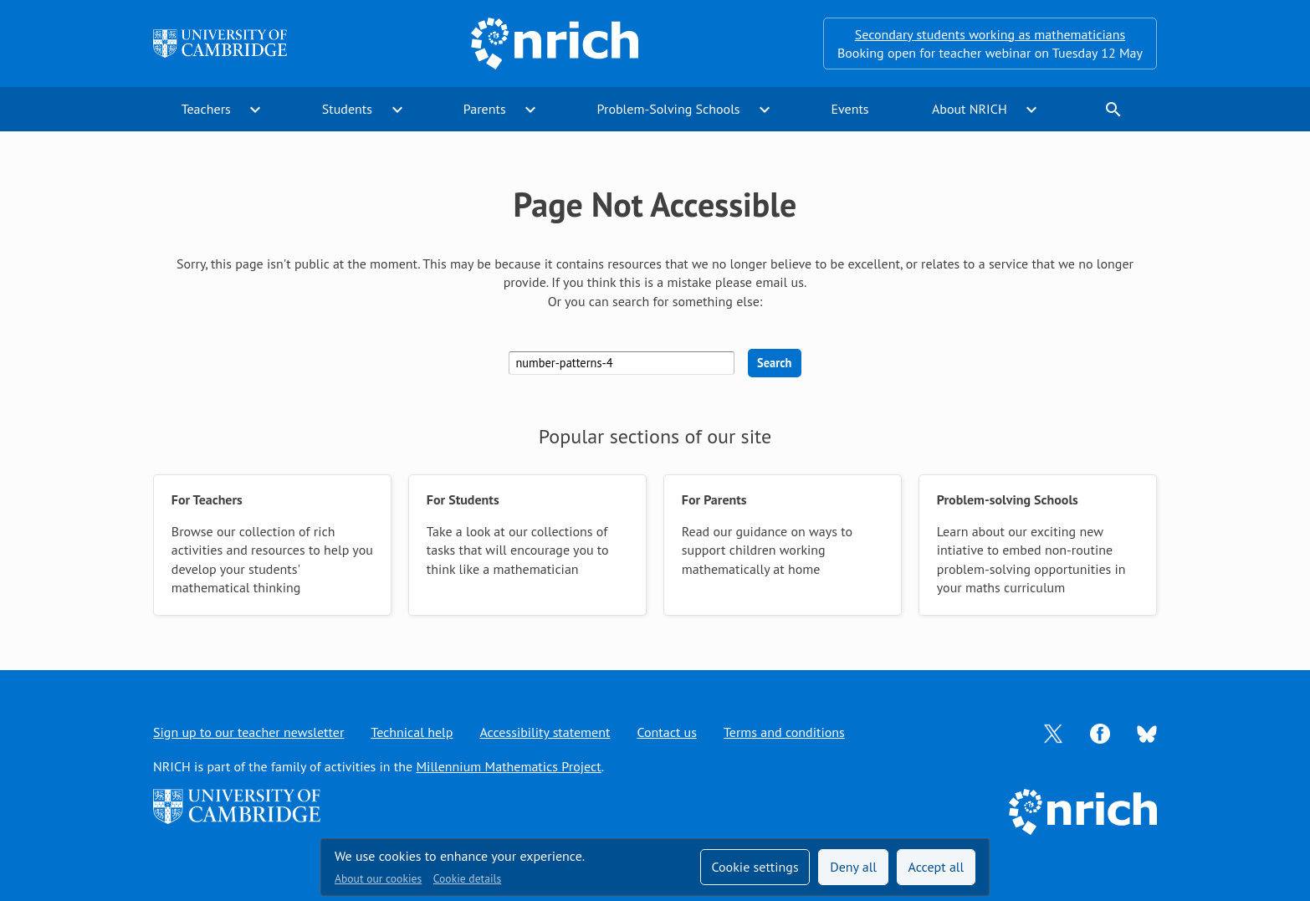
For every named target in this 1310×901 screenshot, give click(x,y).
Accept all (936, 866)
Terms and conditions (784, 732)
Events (849, 108)
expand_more (255, 110)
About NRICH (969, 108)
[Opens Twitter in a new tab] (1053, 732)
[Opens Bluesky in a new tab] (1147, 732)
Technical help (412, 732)
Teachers (206, 108)
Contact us (667, 732)
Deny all (853, 866)
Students (347, 108)
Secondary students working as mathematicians (990, 34)
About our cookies (378, 878)
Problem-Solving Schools (668, 108)
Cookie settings (754, 866)
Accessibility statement (544, 732)
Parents (484, 108)
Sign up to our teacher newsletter (248, 732)
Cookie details (467, 878)
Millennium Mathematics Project (508, 766)
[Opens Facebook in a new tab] (1100, 732)
